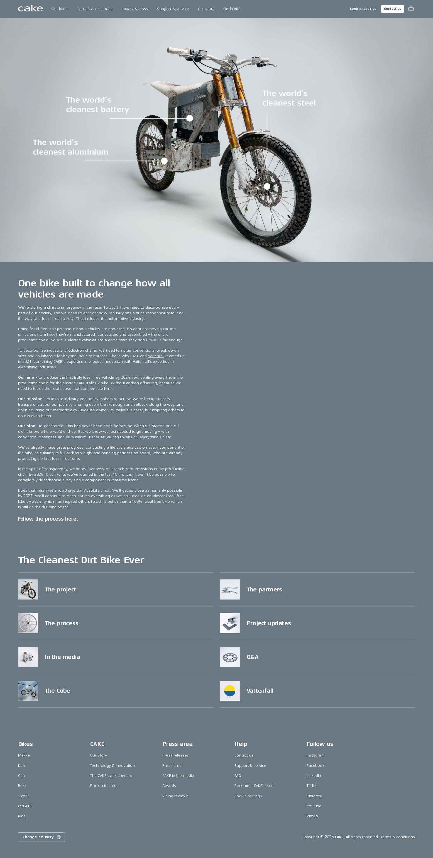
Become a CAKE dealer (254, 786)
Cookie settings (248, 796)
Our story (206, 9)
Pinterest (314, 796)
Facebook (315, 765)
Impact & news (135, 9)
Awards (169, 786)
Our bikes (60, 9)
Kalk (22, 765)
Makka (24, 755)
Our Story (98, 755)
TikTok (312, 786)
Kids (22, 816)
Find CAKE (231, 9)
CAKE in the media (178, 776)
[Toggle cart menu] (411, 9)
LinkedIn (314, 776)
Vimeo (312, 816)
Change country (42, 837)
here (70, 519)
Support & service (173, 9)
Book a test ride (363, 9)
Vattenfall (156, 356)
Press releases (175, 755)
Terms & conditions (398, 837)
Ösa (21, 776)
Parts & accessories (95, 9)
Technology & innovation (112, 765)
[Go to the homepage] (30, 9)
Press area (172, 765)
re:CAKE (25, 806)
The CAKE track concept (111, 776)
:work (23, 796)
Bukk (22, 786)
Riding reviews (175, 796)
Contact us (392, 9)
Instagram (315, 755)
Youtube (314, 806)
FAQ (237, 776)
